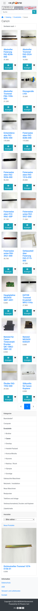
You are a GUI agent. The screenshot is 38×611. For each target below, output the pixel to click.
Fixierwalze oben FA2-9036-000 (9, 174)
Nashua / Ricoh (10, 464)
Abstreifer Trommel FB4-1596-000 (8, 95)
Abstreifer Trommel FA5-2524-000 (27, 53)
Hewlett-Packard (11, 449)
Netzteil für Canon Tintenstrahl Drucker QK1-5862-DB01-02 (9, 343)
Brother (7, 434)
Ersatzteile (17, 17)
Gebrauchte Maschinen (12, 478)
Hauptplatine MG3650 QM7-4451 (9, 297)
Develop (8, 444)
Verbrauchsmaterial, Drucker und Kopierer (19, 504)
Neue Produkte (9, 525)
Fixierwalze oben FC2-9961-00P (9, 214)
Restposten (8, 494)
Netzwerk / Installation (12, 483)
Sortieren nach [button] (9, 26)
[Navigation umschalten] (4, 3)
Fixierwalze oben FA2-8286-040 (28, 135)
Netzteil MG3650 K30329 (27, 339)
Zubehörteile (8, 509)
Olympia (8, 469)
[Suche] (17, 12)
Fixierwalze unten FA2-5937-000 (28, 214)
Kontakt (4, 595)
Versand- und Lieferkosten (11, 591)
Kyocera (8, 459)
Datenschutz (6, 583)
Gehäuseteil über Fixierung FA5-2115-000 (28, 256)
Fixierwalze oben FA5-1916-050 (28, 174)
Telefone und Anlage (11, 499)
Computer (7, 424)
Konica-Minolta (10, 454)
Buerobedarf (8, 418)
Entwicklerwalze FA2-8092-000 (9, 135)
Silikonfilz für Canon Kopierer (27, 386)
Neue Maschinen (10, 488)
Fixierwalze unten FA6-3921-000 (9, 253)
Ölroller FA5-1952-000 (9, 384)
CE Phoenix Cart (23, 604)
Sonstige (8, 474)
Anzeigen (8, 66)
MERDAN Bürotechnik (25, 602)
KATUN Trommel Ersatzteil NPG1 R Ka (28, 299)
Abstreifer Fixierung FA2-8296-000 (8, 53)
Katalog (8, 17)
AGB (3, 587)
